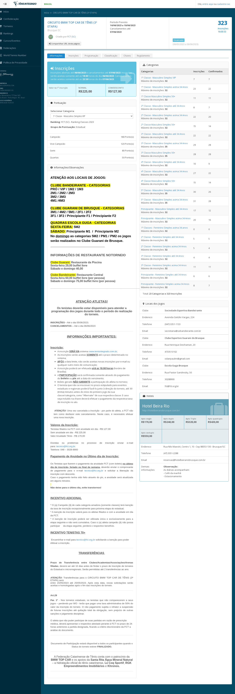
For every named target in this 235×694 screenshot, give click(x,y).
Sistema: (6, 71)
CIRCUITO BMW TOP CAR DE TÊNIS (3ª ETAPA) (75, 12)
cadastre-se (223, 4)
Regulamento (144, 55)
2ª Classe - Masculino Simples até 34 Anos (163, 105)
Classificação (111, 55)
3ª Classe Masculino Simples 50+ (158, 152)
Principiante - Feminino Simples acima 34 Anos (165, 283)
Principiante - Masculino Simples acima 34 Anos (166, 218)
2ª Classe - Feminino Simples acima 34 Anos (164, 246)
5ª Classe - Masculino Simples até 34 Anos (163, 190)
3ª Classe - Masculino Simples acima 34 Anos (164, 143)
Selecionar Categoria (63, 111)
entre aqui (207, 4)
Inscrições (74, 55)
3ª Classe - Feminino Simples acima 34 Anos (164, 265)
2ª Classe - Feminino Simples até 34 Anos (162, 237)
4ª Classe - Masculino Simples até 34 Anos (163, 162)
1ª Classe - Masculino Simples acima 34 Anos (164, 87)
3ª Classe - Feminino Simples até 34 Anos (162, 255)
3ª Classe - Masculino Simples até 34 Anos (163, 133)
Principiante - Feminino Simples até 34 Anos (164, 274)
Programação (92, 55)
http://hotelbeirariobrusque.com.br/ (161, 410)
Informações (57, 55)
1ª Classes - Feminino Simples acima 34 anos (164, 227)
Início (47, 12)
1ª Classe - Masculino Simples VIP (158, 77)
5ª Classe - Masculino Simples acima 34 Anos (164, 199)
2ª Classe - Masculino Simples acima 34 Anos (164, 115)
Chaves (127, 55)
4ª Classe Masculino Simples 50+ (158, 180)
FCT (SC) (72, 36)
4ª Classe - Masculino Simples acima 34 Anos (164, 171)
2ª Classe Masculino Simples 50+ (158, 124)
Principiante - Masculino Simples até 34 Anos (164, 208)
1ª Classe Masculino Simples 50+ (158, 96)
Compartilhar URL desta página (65, 43)
